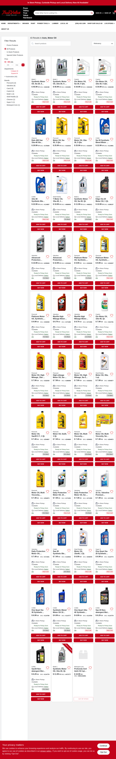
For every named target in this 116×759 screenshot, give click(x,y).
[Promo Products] (5, 45)
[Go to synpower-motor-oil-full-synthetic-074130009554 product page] (62, 262)
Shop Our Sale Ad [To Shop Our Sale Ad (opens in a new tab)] (94, 23)
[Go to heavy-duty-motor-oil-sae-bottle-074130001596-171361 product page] (40, 555)
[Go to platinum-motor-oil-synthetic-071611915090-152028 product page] (40, 320)
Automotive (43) (11, 76)
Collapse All (14, 71)
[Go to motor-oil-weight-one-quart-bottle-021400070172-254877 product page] (104, 379)
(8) (11, 86)
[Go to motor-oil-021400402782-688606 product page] (62, 203)
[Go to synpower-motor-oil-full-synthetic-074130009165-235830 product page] (40, 262)
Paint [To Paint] (33, 23)
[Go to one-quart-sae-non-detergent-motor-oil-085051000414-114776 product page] (40, 673)
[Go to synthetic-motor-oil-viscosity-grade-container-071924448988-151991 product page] (62, 85)
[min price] (8, 65)
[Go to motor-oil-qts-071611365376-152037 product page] (83, 144)
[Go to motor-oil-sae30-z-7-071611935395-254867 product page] (40, 438)
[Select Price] (23, 65)
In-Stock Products (13, 52)
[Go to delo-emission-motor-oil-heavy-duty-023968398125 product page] (40, 144)
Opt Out (103, 752)
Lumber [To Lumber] (55, 23)
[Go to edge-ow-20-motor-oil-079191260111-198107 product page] (104, 203)
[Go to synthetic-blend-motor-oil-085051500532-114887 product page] (40, 203)
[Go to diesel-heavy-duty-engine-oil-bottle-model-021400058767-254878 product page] (83, 555)
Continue (103, 746)
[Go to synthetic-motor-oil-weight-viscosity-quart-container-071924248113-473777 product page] (62, 673)
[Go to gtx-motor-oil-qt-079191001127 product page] (104, 320)
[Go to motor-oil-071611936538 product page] (40, 497)
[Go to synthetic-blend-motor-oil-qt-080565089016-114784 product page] (83, 614)
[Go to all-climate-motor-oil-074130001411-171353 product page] (62, 497)
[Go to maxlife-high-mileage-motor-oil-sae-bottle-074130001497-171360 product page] (62, 320)
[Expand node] (5, 76)
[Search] (92, 13)
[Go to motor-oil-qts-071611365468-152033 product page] (62, 144)
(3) (12, 97)
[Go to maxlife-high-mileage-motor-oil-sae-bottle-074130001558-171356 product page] (83, 320)
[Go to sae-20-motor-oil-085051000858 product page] (104, 614)
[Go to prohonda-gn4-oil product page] (83, 673)
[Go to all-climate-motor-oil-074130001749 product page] (83, 497)
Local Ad (64, 23)
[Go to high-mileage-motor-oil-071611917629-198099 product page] (62, 379)
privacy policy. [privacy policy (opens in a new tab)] (46, 751)
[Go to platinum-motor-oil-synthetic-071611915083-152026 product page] (83, 262)
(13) (11, 83)
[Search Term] (64, 13)
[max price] (17, 65)
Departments (13, 23)
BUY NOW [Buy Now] (40, 111)
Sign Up (107, 13)
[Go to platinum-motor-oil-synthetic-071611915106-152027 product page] (104, 262)
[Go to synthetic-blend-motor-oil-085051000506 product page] (62, 614)
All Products (11, 49)
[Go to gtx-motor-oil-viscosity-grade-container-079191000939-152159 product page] (104, 85)
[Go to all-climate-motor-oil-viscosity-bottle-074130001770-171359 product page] (104, 497)
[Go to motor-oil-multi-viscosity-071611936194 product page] (83, 438)
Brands (26, 23)
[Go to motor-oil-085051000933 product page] (40, 614)
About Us (5, 29)
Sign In (98, 13)
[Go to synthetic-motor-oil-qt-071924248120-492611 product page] (83, 203)
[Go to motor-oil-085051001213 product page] (104, 555)
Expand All (14, 73)
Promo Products (12, 45)
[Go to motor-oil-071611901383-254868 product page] (62, 438)
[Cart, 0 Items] (114, 13)
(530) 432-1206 (80, 23)
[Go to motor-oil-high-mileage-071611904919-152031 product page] (83, 379)
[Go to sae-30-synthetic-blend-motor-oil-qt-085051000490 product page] (62, 555)
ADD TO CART (40, 107)
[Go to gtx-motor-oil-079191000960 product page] (83, 85)
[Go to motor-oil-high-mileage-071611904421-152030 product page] (40, 379)
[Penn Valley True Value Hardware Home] (11, 13)
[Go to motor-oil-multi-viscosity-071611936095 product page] (104, 438)
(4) (10, 91)
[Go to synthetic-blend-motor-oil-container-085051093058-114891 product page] (104, 144)
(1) (11, 99)
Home (3, 23)
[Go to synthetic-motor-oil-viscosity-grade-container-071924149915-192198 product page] (40, 85)
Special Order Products (15, 55)
